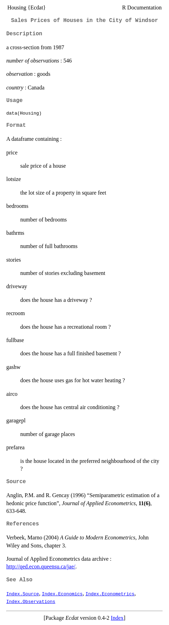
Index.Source (22, 593)
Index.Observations (30, 601)
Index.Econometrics (110, 593)
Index (117, 618)
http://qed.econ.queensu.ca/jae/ (40, 566)
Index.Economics (62, 593)
